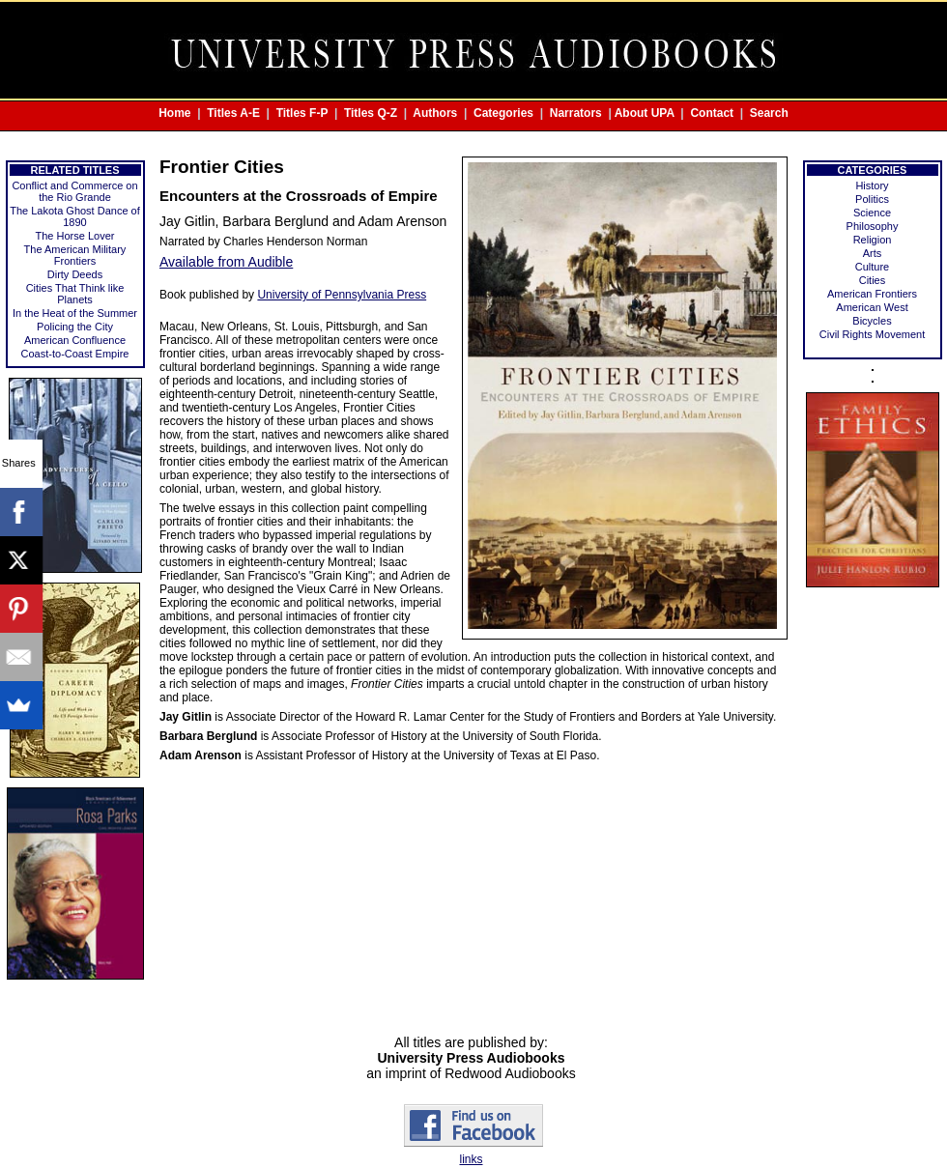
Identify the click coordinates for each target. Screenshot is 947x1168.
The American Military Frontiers (75, 255)
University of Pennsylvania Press (341, 294)
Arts (872, 253)
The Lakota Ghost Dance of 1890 (75, 216)
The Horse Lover (75, 236)
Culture (872, 266)
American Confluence (75, 340)
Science (872, 212)
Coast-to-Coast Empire (75, 353)
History (871, 185)
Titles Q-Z (370, 113)
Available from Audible (226, 262)
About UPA (644, 113)
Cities (872, 280)
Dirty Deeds (74, 274)
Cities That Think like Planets (75, 293)
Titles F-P (302, 113)
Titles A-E (233, 113)
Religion (872, 239)
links (470, 1159)
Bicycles (871, 321)
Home (174, 113)
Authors (435, 113)
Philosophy (873, 226)
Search (769, 113)
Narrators (576, 113)
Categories (503, 113)
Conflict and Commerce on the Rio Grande (74, 191)
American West (871, 307)
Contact (711, 113)
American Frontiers (872, 293)
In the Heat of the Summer (75, 313)
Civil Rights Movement (872, 334)
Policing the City (75, 326)
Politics (872, 199)
